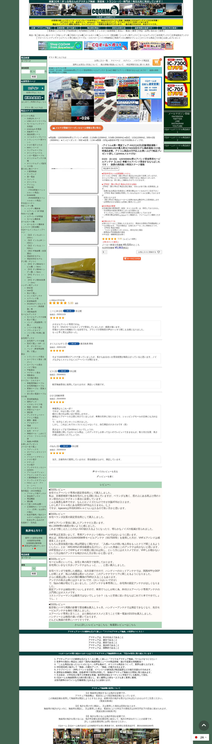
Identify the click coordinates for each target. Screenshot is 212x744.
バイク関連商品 (106, 38)
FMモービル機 (77, 35)
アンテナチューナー (35, 415)
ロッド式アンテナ (34, 296)
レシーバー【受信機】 (109, 35)
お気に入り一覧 (101, 60)
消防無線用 (32, 312)
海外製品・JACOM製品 (31, 491)
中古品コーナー (27, 203)
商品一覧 (33, 35)
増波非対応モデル (34, 259)
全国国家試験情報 (34, 543)
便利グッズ (32, 402)
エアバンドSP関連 (35, 216)
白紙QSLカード (33, 118)
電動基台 (31, 375)
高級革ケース (32, 132)
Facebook (71, 31)
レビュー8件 (129, 239)
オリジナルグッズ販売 (36, 163)
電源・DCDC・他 (34, 407)
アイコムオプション (35, 472)
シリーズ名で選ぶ (34, 327)
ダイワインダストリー (36, 452)
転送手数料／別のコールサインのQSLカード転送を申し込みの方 (36, 517)
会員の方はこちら (33, 91)
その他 (159, 38)
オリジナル (32, 182)
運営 (134, 31)
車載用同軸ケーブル (35, 383)
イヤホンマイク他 (34, 404)
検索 (34, 76)
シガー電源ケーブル (35, 155)
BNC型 (30, 288)
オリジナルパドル (34, 153)
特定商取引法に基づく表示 (138, 64)
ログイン (127, 60)
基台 (75, 38)
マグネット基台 (33, 372)
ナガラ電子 (32, 459)
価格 (23, 565)
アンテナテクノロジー (36, 467)
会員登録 (111, 31)
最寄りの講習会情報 (33, 538)
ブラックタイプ (33, 330)
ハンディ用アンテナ (129, 35)
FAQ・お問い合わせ (147, 31)
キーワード (26, 61)
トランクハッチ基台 (35, 357)
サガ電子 (31, 465)
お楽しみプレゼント (172, 38)
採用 (161, 31)
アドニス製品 (32, 417)
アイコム (31, 185)
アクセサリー (32, 423)
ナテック (31, 462)
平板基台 (31, 370)
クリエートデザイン (35, 457)
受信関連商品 (32, 399)
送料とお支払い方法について (85, 64)
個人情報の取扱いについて (112, 64)
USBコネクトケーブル (36, 121)
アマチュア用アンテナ (36, 493)
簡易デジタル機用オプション (126, 38)
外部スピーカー (33, 410)
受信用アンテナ (33, 496)
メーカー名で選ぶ (28, 447)
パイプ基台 (32, 367)
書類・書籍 (32, 420)
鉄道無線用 (32, 301)
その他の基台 (32, 378)
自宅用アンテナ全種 (35, 341)
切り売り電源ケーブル (36, 394)
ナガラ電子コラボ (34, 145)
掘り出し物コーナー (47, 35)
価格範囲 (25, 68)
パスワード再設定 (141, 60)
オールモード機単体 (35, 224)
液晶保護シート (33, 134)
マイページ (115, 60)
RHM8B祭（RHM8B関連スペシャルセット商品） (36, 198)
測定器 (30, 412)
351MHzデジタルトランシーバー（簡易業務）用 (36, 306)
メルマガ (61, 31)
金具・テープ (32, 431)
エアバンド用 (66, 38)
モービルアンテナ (147, 35)
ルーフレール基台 (34, 365)
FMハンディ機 (63, 35)
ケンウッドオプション (36, 480)
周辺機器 (31, 499)
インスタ (101, 31)
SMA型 (30, 290)
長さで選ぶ (32, 293)
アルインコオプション (36, 475)
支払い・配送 (124, 31)
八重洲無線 (32, 171)
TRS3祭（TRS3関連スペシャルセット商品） (36, 190)
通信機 (30, 501)
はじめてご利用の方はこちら (33, 100)
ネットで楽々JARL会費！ (32, 504)
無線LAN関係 (32, 441)
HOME (51, 68)
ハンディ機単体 (33, 208)
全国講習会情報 (34, 540)
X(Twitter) (83, 31)
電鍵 (29, 425)
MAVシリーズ (33, 147)
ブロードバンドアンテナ (47, 38)
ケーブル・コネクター (88, 38)
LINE (92, 31)
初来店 (52, 31)
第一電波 (31, 177)
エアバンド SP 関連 (35, 211)
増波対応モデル (33, 256)
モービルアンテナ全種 (36, 317)
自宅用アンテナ (163, 35)
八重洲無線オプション (36, 477)
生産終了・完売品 (28, 522)
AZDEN (30, 470)
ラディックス (32, 449)
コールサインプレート (36, 137)
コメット (31, 179)
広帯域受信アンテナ (180, 35)
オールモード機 (91, 35)
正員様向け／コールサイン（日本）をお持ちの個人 (36, 509)
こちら (104, 625)
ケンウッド (32, 174)
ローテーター (32, 428)
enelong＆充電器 (34, 129)
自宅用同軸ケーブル (35, 386)
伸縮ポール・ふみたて (36, 433)
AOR (29, 454)
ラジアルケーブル (34, 150)
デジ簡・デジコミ (28, 261)
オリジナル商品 (147, 38)
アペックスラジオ (34, 488)
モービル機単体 (33, 219)
